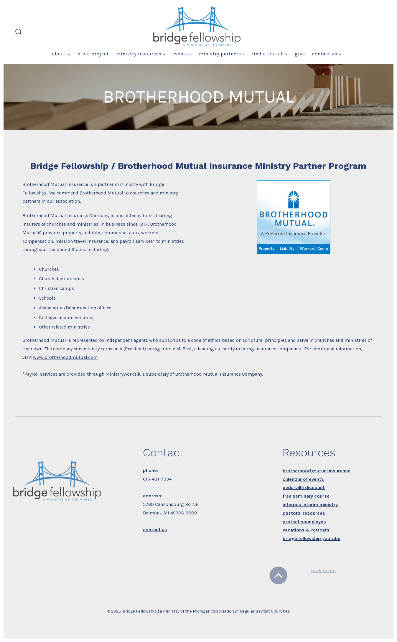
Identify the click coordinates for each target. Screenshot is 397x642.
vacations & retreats (306, 530)
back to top (317, 570)
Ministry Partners (222, 54)
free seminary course (306, 496)
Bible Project (93, 54)
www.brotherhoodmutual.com (65, 357)
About (61, 54)
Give (300, 54)
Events (182, 54)
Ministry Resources (140, 54)
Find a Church (270, 54)
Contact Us (326, 54)
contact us (155, 529)
